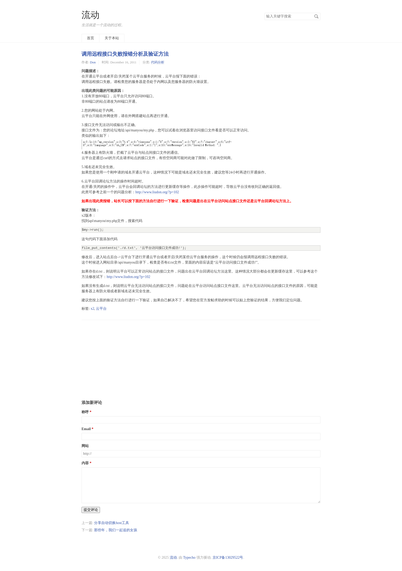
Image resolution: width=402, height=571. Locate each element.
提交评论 (91, 510)
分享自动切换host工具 (111, 523)
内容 (85, 463)
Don (93, 62)
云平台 (101, 309)
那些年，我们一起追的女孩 (115, 530)
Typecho (189, 557)
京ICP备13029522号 (228, 557)
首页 (90, 38)
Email (86, 429)
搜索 (316, 16)
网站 (85, 446)
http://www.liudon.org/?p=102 (157, 192)
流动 (90, 15)
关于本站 (112, 38)
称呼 (85, 412)
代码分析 (157, 62)
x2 (92, 309)
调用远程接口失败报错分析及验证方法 (125, 54)
